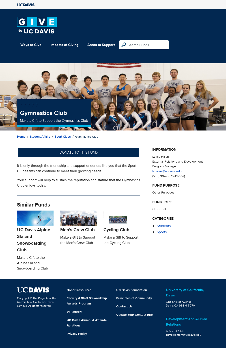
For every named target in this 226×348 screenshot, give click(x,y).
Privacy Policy (77, 333)
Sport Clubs (63, 136)
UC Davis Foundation (131, 290)
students (164, 225)
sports (162, 232)
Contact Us (124, 306)
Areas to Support (101, 44)
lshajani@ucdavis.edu (167, 171)
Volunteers (74, 311)
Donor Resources (79, 290)
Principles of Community (134, 298)
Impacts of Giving (64, 44)
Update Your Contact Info (134, 314)
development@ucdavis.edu (183, 335)
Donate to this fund (79, 152)
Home (21, 136)
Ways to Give (30, 44)
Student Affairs (40, 136)
